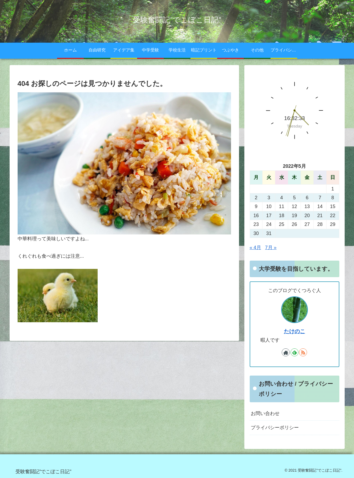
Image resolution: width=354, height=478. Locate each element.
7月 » (271, 247)
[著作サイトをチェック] (286, 352)
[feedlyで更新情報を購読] (295, 352)
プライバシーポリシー (275, 427)
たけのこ (294, 331)
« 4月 (255, 247)
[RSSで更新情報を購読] (303, 352)
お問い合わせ (265, 413)
